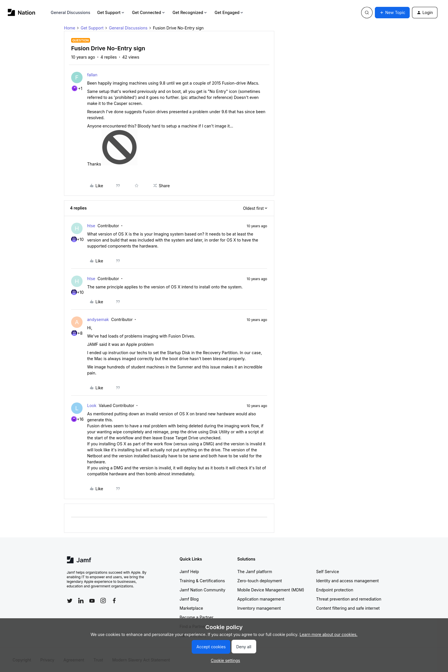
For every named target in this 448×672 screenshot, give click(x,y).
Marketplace (191, 608)
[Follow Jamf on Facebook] (114, 600)
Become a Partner (196, 617)
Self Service (327, 571)
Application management (260, 599)
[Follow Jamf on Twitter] (70, 601)
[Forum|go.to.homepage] (21, 12)
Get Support (111, 12)
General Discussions (70, 12)
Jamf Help (189, 571)
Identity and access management (347, 580)
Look (91, 405)
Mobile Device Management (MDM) (270, 589)
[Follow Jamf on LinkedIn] (81, 600)
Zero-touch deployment (259, 580)
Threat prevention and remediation (348, 599)
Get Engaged (229, 12)
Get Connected (149, 12)
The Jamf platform (254, 571)
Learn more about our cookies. (329, 634)
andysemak (98, 319)
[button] (392, 12)
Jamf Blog (189, 599)
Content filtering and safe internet (348, 608)
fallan (92, 74)
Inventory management (259, 608)
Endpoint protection (334, 589)
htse (91, 225)
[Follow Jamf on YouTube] (92, 601)
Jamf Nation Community (202, 589)
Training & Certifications (202, 580)
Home (69, 27)
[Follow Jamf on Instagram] (103, 600)
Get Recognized (190, 12)
